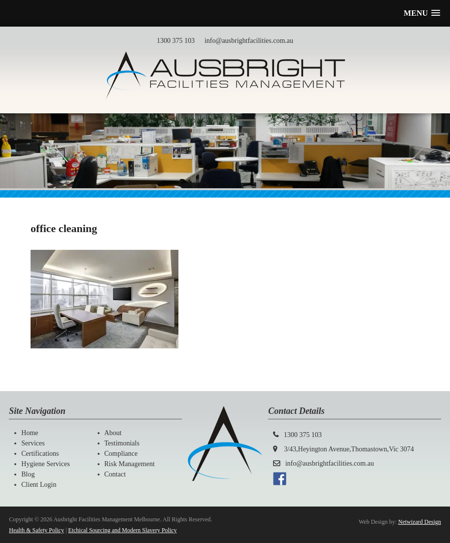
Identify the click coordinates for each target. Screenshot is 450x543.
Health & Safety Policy (36, 530)
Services (32, 443)
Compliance (121, 453)
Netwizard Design (419, 521)
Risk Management (129, 464)
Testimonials (121, 443)
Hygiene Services (45, 464)
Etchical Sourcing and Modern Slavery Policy (122, 530)
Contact (115, 474)
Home (29, 433)
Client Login (38, 484)
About (113, 433)
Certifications (40, 453)
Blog (28, 474)
